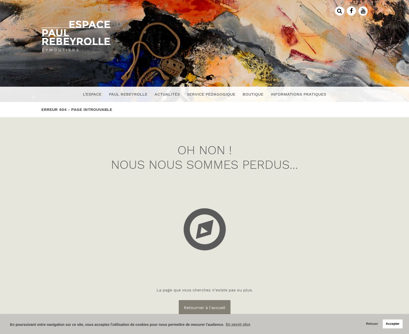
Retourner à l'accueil (204, 307)
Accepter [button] (393, 324)
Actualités (167, 94)
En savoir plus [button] (238, 324)
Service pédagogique (211, 94)
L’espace (92, 94)
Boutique (252, 94)
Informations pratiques (298, 94)
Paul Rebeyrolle (128, 94)
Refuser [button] (372, 324)
